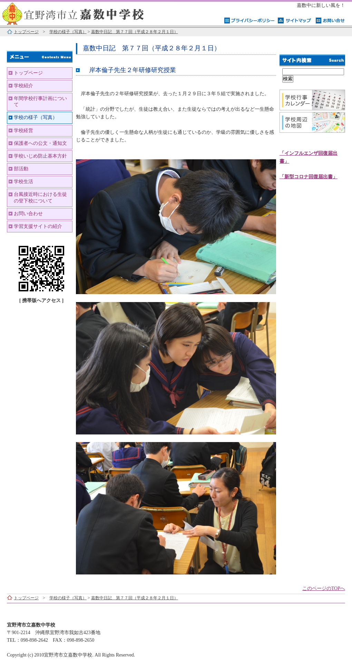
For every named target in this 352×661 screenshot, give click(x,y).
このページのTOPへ (323, 588)
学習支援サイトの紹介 (38, 226)
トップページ (26, 31)
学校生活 (23, 181)
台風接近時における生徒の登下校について (40, 197)
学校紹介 (23, 85)
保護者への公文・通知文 (40, 143)
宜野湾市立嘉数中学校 (86, 13)
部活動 (21, 168)
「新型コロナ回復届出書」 (309, 176)
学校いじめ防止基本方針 (40, 156)
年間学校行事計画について (40, 101)
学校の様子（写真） (68, 31)
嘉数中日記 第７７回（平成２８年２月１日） (134, 31)
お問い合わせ (28, 213)
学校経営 (23, 130)
